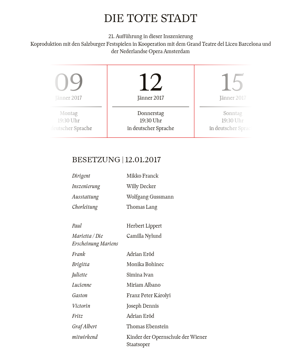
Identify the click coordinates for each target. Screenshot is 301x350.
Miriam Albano (143, 285)
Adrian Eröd (140, 254)
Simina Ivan (140, 275)
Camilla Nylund (144, 236)
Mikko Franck (142, 176)
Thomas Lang (142, 207)
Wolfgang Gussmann (150, 197)
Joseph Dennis (143, 306)
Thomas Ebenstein (148, 326)
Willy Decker (141, 186)
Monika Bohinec (145, 264)
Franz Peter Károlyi (149, 295)
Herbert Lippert (144, 226)
